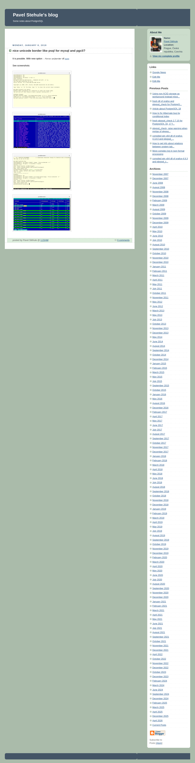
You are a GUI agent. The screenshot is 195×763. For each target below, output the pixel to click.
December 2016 (160, 408)
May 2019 (157, 526)
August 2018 (158, 487)
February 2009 (159, 200)
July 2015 (157, 381)
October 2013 (159, 324)
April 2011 (157, 280)
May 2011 (157, 284)
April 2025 (157, 712)
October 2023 (159, 672)
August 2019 (158, 535)
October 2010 (159, 253)
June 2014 (157, 341)
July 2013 (157, 319)
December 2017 (160, 452)
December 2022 (160, 667)
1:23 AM (44, 240)
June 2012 (157, 306)
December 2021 (160, 650)
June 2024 (157, 690)
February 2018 (159, 460)
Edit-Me (156, 77)
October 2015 (159, 390)
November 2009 (160, 218)
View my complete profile (166, 56)
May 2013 (157, 315)
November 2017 (160, 447)
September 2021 (160, 637)
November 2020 (160, 592)
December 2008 (160, 196)
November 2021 (160, 645)
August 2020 (158, 584)
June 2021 (157, 623)
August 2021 (158, 632)
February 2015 (159, 368)
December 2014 (160, 359)
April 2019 (157, 522)
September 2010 (160, 249)
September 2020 (160, 588)
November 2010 (160, 258)
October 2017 (159, 443)
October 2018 (159, 496)
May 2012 (157, 302)
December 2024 (160, 698)
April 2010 (157, 227)
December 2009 (160, 222)
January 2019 (159, 509)
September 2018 (160, 491)
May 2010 (157, 231)
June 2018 (157, 478)
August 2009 (158, 209)
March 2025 (158, 707)
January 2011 (159, 266)
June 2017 (157, 425)
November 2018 (160, 500)
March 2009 (158, 205)
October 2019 (159, 544)
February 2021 (159, 606)
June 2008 (157, 183)
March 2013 (158, 310)
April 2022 (157, 654)
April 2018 (157, 469)
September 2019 (160, 540)
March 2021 (158, 610)
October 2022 (159, 659)
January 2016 (159, 394)
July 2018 (157, 482)
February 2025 (159, 703)
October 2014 (159, 355)
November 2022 (160, 663)
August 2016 (158, 403)
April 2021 (157, 615)
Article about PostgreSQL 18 (166, 108)
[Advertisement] (70, 36)
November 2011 (160, 297)
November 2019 (160, 548)
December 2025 (160, 716)
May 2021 (157, 619)
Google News (159, 72)
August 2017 (158, 434)
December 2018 (160, 504)
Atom (159, 743)
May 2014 (157, 337)
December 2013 (160, 333)
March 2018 (158, 465)
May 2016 (157, 399)
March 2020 (158, 562)
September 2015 (160, 385)
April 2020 (157, 566)
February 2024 (159, 681)
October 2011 (159, 293)
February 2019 (159, 513)
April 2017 (157, 416)
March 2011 (158, 275)
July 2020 (157, 579)
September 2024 (160, 694)
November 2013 (160, 328)
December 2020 (160, 597)
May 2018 (157, 474)
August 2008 (158, 187)
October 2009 (159, 213)
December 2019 (160, 553)
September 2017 (160, 438)
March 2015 (158, 372)
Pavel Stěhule (171, 41)
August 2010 (158, 244)
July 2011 (157, 288)
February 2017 (159, 412)
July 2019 (157, 531)
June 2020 (157, 575)
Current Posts (159, 725)
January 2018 (159, 456)
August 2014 (158, 346)
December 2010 (160, 262)
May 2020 (157, 570)
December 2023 (160, 676)
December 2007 (160, 178)
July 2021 (157, 628)
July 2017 (157, 430)
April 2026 (157, 720)
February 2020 (159, 557)
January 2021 (159, 601)
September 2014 (160, 350)
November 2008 (160, 191)
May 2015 (157, 377)
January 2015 (159, 363)
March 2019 (158, 518)
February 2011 (159, 271)
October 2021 (159, 641)
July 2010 (157, 240)
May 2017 (157, 421)
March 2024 (158, 685)
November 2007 (160, 174)
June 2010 (157, 236)
